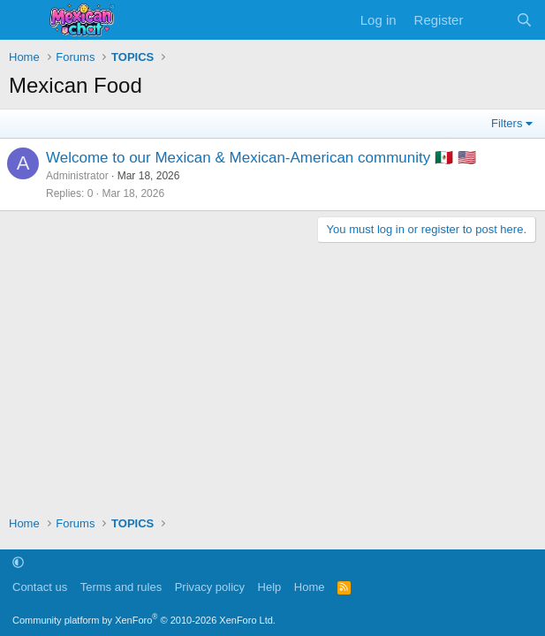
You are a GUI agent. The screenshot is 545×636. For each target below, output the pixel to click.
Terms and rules (121, 587)
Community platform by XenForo (144, 620)
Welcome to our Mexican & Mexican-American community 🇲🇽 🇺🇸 (261, 157)
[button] (18, 562)
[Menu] (24, 20)
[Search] (524, 20)
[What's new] (489, 20)
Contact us (39, 587)
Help (270, 587)
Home (309, 587)
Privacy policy (210, 587)
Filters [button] (506, 123)
